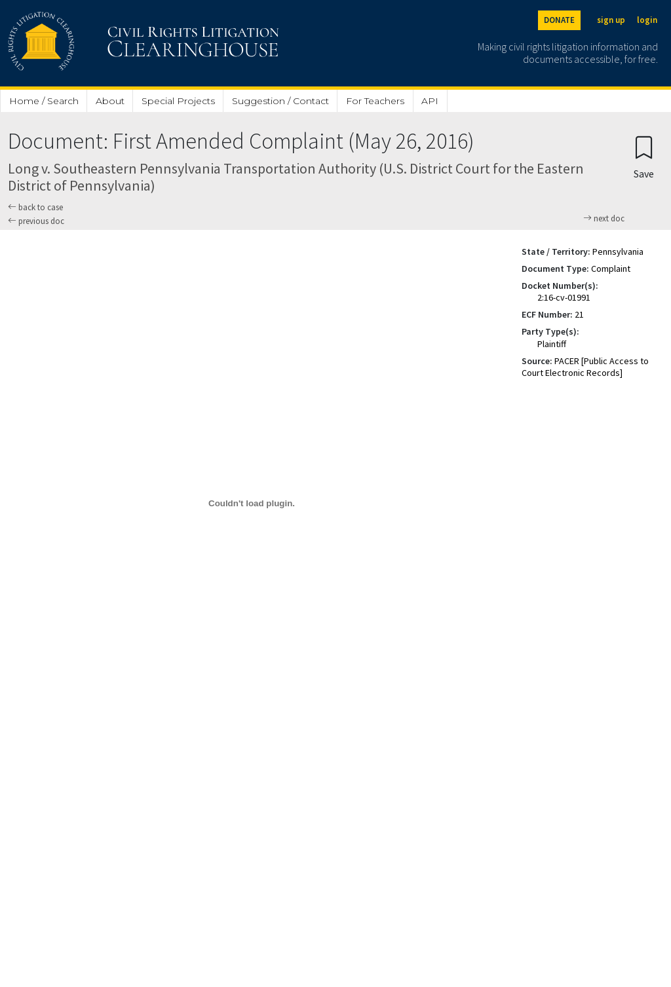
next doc (603, 219)
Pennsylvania (617, 251)
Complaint (610, 268)
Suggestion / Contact (280, 101)
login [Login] (647, 20)
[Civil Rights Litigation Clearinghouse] (106, 43)
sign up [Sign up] (611, 20)
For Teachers (375, 101)
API (429, 101)
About (110, 101)
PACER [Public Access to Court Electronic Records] (585, 367)
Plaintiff (551, 344)
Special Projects (178, 101)
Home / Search (44, 101)
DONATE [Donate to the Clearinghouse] (559, 20)
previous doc (36, 221)
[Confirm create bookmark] (643, 157)
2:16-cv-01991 (563, 297)
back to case (35, 207)
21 (579, 314)
